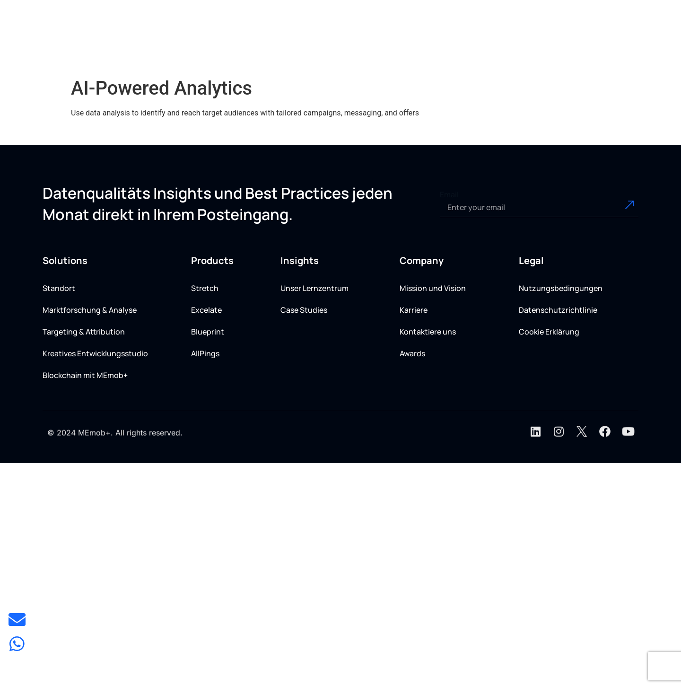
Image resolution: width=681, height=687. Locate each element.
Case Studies (303, 310)
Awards (412, 353)
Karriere (414, 310)
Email (449, 194)
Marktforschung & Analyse (90, 310)
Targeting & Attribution (84, 331)
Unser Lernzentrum (314, 288)
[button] (349, 43)
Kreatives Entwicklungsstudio (95, 353)
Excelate (206, 310)
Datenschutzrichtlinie (558, 310)
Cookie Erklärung (549, 331)
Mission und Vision (433, 288)
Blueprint (207, 331)
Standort (59, 288)
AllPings (205, 353)
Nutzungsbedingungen (560, 288)
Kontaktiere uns (428, 331)
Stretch (204, 288)
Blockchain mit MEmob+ (85, 375)
